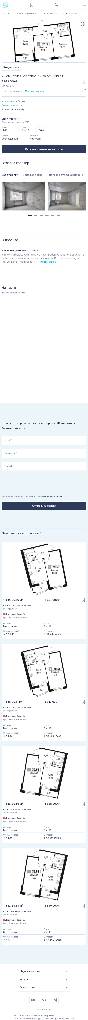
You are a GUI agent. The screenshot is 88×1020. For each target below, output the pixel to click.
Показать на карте (12, 105)
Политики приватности (55, 496)
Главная (5, 13)
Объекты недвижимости (26, 13)
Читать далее (47, 261)
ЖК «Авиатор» (50, 13)
